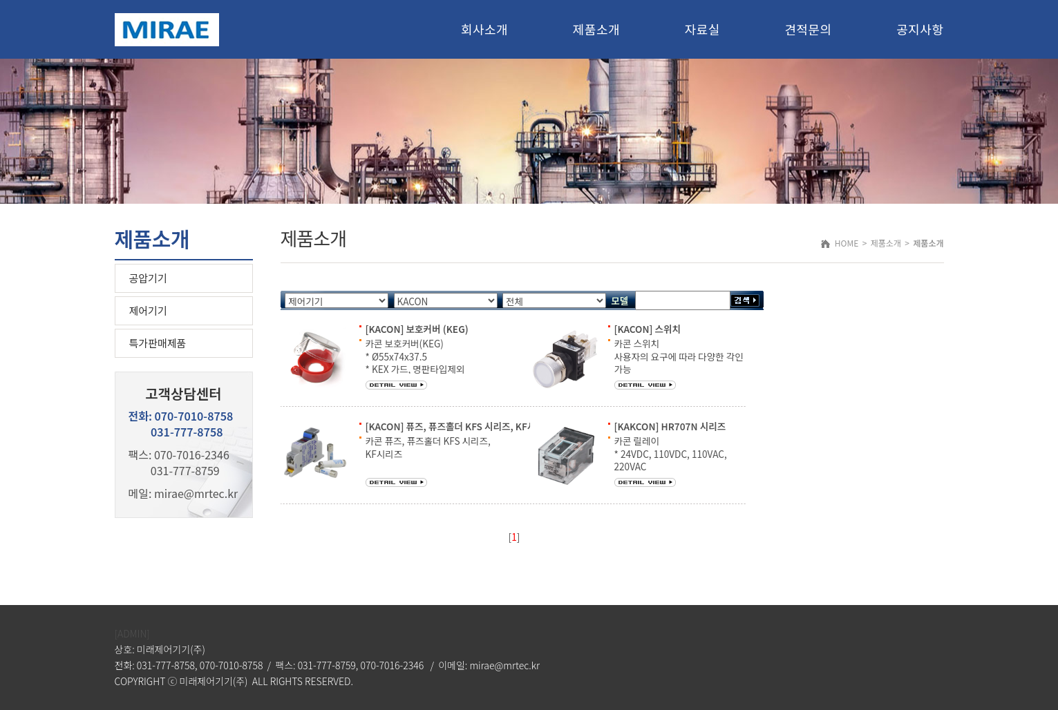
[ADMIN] (132, 633)
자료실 (702, 29)
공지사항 (919, 29)
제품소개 (596, 29)
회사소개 (484, 29)
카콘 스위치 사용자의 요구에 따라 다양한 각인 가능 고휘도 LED (679, 362)
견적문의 (807, 29)
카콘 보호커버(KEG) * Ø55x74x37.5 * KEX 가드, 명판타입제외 (415, 356)
